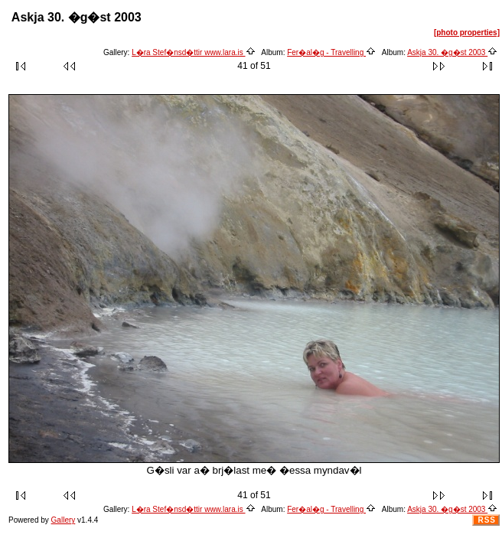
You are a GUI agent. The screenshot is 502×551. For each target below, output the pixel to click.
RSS (487, 520)
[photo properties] (467, 32)
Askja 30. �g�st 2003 (452, 52)
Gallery (63, 520)
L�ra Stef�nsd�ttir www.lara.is (193, 52)
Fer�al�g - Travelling (331, 52)
